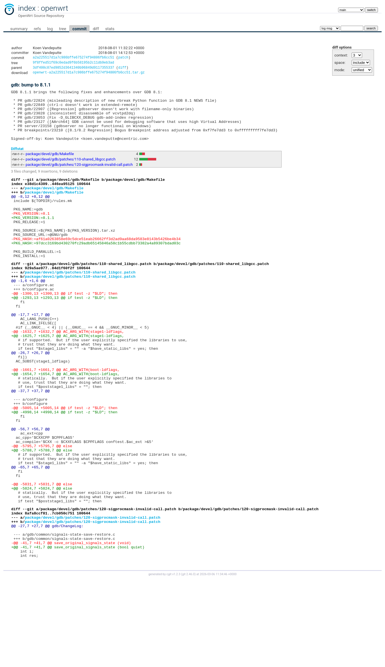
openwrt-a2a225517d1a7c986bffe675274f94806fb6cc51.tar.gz (89, 74)
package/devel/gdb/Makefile (50, 166)
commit (79, 28)
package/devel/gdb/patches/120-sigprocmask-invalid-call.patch (79, 177)
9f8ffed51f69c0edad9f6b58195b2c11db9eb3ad (73, 63)
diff (96, 28)
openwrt (54, 8)
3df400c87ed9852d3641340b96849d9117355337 (73, 69)
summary (18, 28)
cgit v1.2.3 (173, 662)
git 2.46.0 (188, 662)
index (27, 8)
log (50, 28)
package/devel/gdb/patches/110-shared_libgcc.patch (71, 171)
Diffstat (17, 160)
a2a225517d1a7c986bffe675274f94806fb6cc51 (73, 58)
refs (37, 28)
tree (62, 28)
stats (109, 28)
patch (123, 58)
